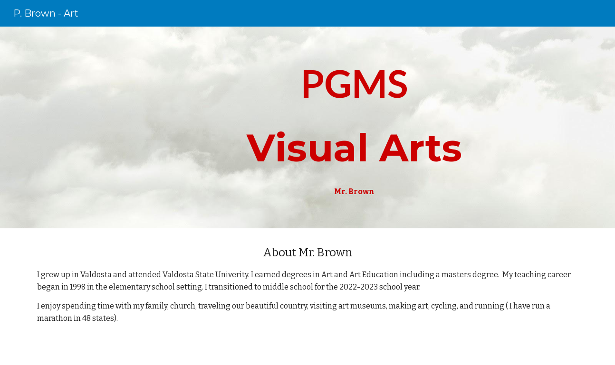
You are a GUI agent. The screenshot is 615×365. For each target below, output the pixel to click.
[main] (354, 127)
